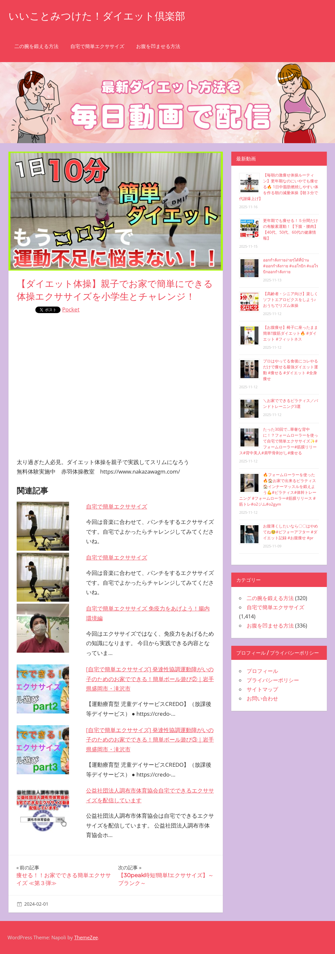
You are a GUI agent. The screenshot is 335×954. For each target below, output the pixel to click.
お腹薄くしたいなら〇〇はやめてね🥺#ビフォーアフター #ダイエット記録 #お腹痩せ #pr (290, 532)
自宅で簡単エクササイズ (97, 46)
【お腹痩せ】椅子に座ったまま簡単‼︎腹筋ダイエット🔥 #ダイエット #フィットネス (290, 333)
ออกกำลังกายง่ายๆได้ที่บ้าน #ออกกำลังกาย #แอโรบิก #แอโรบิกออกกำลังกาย (290, 266)
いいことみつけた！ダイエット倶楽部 (100, 15)
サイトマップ (262, 689)
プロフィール (262, 671)
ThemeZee (86, 937)
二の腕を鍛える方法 (36, 46)
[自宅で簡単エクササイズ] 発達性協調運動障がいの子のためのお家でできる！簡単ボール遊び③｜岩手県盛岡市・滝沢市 (150, 739)
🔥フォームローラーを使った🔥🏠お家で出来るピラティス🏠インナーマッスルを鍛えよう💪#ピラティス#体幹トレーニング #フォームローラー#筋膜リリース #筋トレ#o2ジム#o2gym (277, 489)
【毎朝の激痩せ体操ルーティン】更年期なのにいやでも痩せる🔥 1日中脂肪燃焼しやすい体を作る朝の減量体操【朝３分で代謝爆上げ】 (278, 186)
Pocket (70, 309)
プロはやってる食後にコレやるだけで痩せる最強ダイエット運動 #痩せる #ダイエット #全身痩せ (290, 369)
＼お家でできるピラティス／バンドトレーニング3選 (290, 403)
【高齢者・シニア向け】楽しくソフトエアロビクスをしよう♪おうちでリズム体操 (290, 299)
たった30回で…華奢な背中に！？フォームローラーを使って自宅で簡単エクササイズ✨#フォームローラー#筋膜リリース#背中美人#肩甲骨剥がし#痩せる (278, 441)
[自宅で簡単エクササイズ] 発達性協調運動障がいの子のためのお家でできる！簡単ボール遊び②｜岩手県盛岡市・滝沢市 (150, 679)
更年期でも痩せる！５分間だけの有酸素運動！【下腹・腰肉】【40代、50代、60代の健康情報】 (290, 229)
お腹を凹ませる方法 (158, 46)
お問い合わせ (262, 698)
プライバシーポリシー (273, 680)
